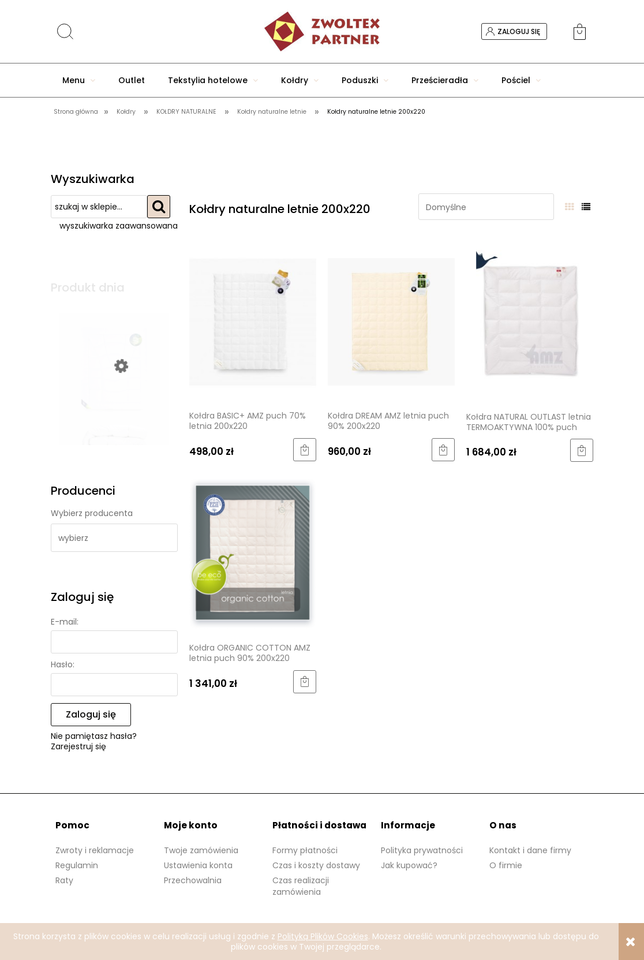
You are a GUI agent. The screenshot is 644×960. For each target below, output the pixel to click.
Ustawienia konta (198, 865)
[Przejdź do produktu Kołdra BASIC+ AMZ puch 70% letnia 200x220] (252, 321)
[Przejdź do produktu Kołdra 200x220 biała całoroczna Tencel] (114, 411)
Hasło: (62, 664)
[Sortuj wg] (486, 206)
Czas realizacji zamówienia (300, 886)
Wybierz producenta (92, 513)
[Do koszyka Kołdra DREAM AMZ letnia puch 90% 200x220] (443, 449)
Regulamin (76, 865)
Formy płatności (305, 850)
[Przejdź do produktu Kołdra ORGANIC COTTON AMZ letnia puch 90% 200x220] (252, 553)
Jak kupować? (409, 865)
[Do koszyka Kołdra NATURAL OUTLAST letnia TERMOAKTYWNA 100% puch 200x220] (581, 450)
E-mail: (64, 621)
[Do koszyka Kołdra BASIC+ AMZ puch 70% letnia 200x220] (304, 449)
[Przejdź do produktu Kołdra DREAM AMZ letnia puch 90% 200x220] (391, 321)
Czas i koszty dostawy (316, 865)
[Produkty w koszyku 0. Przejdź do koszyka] (583, 31)
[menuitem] (79, 80)
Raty (64, 880)
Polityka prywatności (422, 850)
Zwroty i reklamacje (94, 850)
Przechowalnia (193, 880)
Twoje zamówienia (201, 850)
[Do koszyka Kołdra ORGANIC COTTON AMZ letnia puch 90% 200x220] (304, 681)
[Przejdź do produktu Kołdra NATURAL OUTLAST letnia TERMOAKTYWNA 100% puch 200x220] (529, 321)
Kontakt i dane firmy (530, 850)
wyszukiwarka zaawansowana (118, 226)
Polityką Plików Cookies (323, 936)
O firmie (505, 865)
